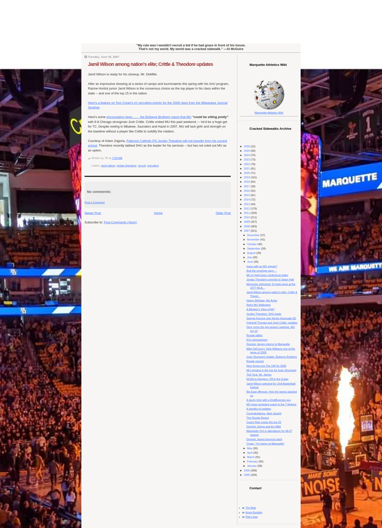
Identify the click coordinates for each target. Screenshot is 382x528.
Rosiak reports (255, 361)
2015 (247, 195)
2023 (247, 159)
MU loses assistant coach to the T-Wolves (271, 404)
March (251, 457)
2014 (247, 199)
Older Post (223, 213)
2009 (247, 221)
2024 (247, 155)
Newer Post (93, 213)
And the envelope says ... (262, 270)
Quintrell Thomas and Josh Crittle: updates (272, 322)
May (250, 448)
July (250, 257)
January (252, 465)
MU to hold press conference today (267, 275)
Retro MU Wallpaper (259, 304)
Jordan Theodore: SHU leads (264, 313)
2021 (247, 168)
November (253, 239)
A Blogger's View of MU (261, 309)
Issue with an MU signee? (262, 266)
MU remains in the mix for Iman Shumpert (271, 370)
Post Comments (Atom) (120, 222)
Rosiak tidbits (255, 335)
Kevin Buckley (254, 512)
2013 (247, 204)
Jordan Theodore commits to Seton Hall (270, 279)
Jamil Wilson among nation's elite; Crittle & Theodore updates (150, 64)
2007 (247, 230)
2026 (247, 146)
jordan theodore (126, 165)
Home (158, 213)
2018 (247, 181)
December (253, 235)
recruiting (153, 165)
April (250, 452)
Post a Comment (95, 202)
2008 (247, 226)
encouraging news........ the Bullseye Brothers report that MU (148, 117)
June (250, 261)
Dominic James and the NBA (264, 426)
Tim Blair (251, 507)
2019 (247, 177)
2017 (247, 186)
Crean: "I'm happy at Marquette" (266, 443)
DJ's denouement (257, 339)
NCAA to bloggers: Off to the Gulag (267, 379)
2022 (247, 164)
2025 (247, 150)
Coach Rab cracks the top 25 (264, 422)
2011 (247, 212)
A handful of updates (259, 408)
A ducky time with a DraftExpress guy (269, 399)
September (254, 248)
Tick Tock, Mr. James (259, 374)
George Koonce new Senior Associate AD (271, 318)
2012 (247, 208)
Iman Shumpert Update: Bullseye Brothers (272, 356)
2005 (247, 474)
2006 (247, 470)
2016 (247, 190)
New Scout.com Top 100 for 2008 (266, 365)
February (252, 461)
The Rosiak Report (258, 417)
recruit (142, 165)
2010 (247, 217)
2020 (247, 172)
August (251, 252)
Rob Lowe (252, 516)
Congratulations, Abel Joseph (264, 413)
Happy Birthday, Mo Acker (262, 300)
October (252, 244)
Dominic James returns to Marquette (268, 344)
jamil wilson (108, 165)
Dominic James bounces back (264, 439)
